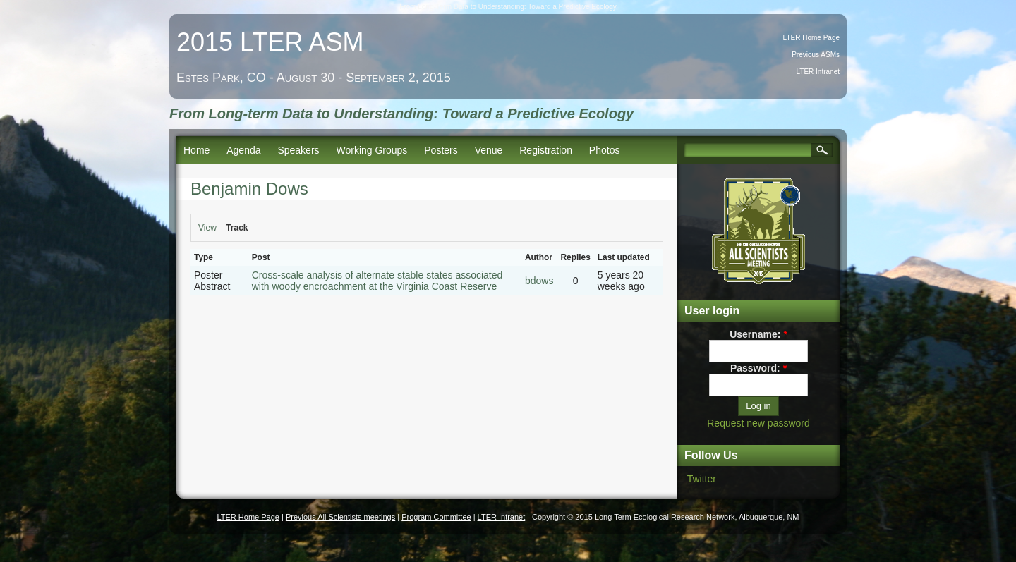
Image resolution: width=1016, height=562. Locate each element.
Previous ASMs (816, 55)
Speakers (298, 150)
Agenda (243, 150)
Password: (758, 368)
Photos (604, 150)
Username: (758, 334)
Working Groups (371, 150)
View (207, 228)
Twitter (701, 478)
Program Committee (436, 517)
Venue (489, 150)
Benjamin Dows (249, 188)
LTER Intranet (818, 71)
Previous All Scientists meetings (340, 517)
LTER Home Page (811, 38)
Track (237, 228)
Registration (545, 150)
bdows (539, 280)
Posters (440, 150)
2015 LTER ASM (269, 42)
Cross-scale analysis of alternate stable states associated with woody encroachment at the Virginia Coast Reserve (377, 280)
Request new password (758, 423)
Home (196, 150)
